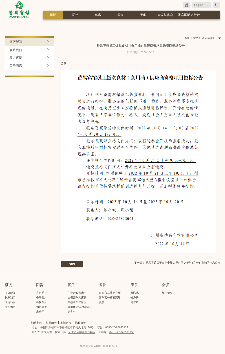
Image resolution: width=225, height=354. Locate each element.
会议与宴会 (165, 15)
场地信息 (167, 292)
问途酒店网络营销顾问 (81, 332)
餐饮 (120, 15)
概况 (8, 285)
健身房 (134, 297)
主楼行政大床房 (77, 292)
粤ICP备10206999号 (121, 332)
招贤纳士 (51, 322)
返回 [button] (72, 264)
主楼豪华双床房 (77, 302)
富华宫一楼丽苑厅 (110, 297)
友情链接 (65, 322)
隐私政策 (80, 322)
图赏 (75, 15)
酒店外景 (41, 307)
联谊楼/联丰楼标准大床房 (83, 307)
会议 (165, 285)
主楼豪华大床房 (77, 297)
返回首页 (186, 5)
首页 (187, 38)
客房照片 (41, 292)
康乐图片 (41, 311)
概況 (53, 15)
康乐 (143, 15)
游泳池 (134, 292)
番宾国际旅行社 (189, 15)
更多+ (71, 311)
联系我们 (15, 50)
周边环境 (15, 58)
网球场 (134, 302)
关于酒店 (15, 65)
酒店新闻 (207, 38)
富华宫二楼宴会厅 (110, 292)
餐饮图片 (41, 302)
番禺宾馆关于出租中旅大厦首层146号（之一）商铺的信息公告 (183, 262)
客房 (98, 15)
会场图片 (41, 297)
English (198, 5)
